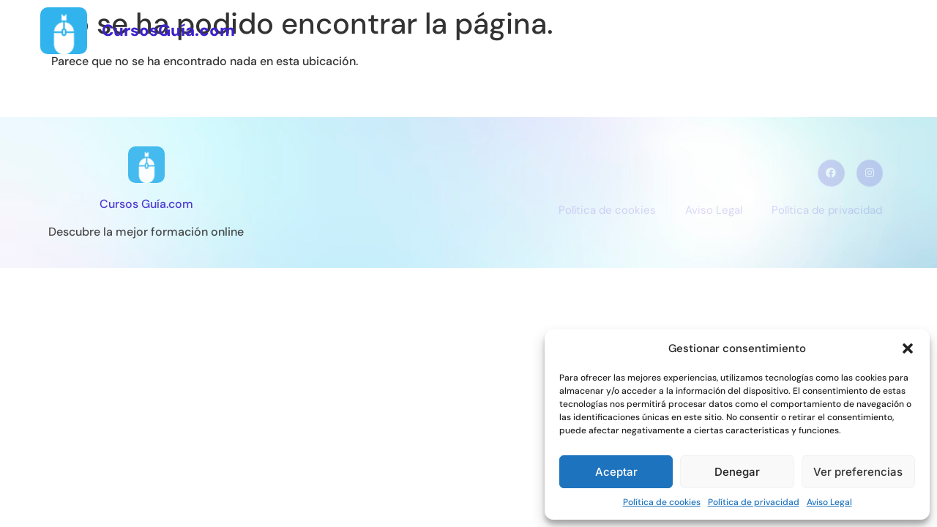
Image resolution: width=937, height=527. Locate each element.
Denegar (737, 472)
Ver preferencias (858, 472)
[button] (907, 348)
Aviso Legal (829, 502)
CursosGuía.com (168, 30)
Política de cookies (662, 502)
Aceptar (616, 472)
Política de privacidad (753, 502)
